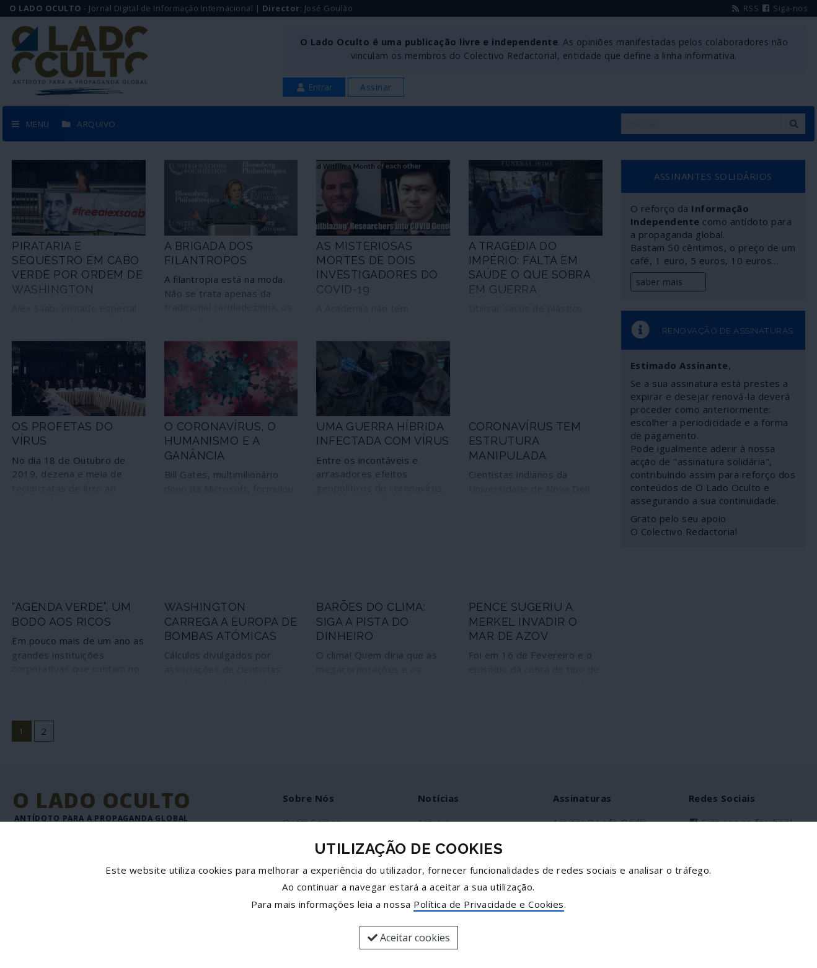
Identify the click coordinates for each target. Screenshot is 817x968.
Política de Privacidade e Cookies (488, 904)
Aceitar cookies (409, 937)
